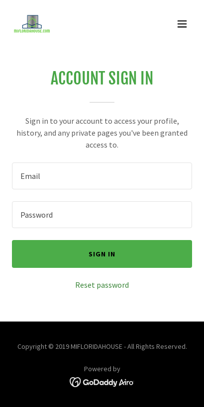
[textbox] (102, 176)
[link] (32, 24)
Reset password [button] (102, 285)
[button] (182, 24)
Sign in (102, 253)
